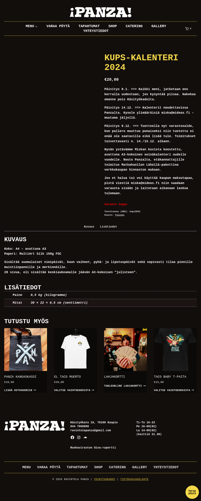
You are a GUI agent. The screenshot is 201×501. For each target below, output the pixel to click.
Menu (26, 467)
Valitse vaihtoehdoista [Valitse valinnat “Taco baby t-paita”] (174, 390)
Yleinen (119, 215)
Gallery (158, 26)
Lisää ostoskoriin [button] (20, 390)
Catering (134, 26)
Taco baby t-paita (170, 377)
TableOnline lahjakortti (125, 385)
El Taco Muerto (67, 377)
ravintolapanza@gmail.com (90, 430)
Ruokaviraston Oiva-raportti (93, 447)
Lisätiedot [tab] (108, 226)
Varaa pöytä (58, 26)
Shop (112, 26)
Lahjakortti (114, 377)
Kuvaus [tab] (89, 226)
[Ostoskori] (189, 28)
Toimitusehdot (104, 479)
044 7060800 (79, 426)
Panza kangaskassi (20, 377)
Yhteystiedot (96, 31)
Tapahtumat (89, 26)
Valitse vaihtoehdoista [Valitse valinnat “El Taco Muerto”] (74, 390)
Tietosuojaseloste (134, 479)
